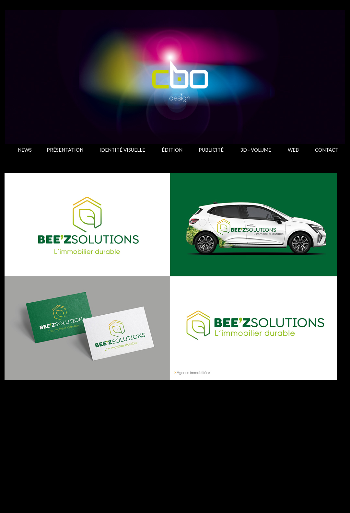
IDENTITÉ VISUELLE (122, 150)
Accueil (175, 445)
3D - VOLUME (255, 150)
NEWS (25, 150)
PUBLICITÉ (211, 150)
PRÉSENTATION (65, 150)
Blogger (211, 500)
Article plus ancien (319, 445)
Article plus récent (30, 445)
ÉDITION (172, 150)
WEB (293, 150)
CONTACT (326, 150)
